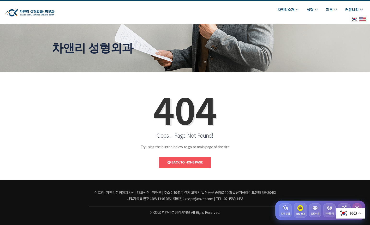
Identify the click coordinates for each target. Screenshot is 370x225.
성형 (313, 9)
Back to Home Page (185, 162)
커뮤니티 (354, 9)
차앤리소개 (289, 9)
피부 (332, 9)
